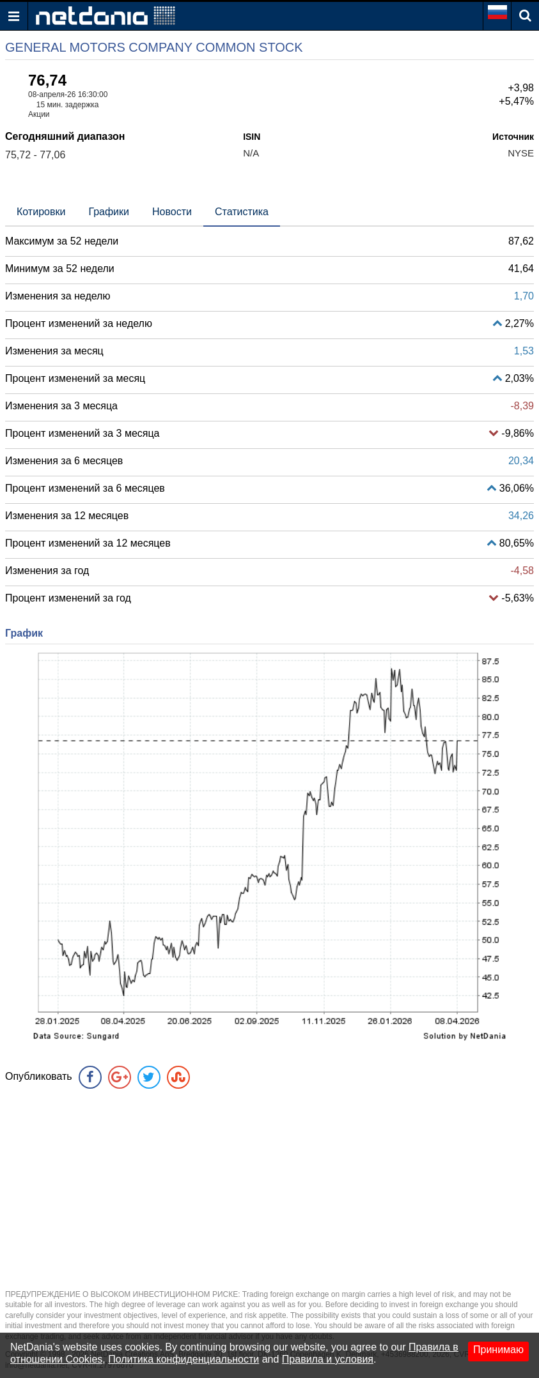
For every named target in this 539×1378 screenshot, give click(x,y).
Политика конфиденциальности (183, 1359)
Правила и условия (327, 1359)
